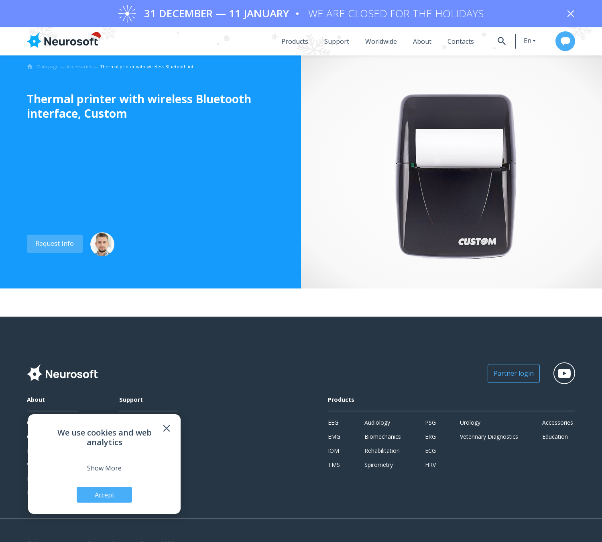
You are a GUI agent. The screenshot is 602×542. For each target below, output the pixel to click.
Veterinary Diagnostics (489, 437)
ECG (430, 451)
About (416, 42)
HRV (430, 465)
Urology (470, 423)
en (522, 41)
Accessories (557, 423)
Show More (104, 467)
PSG (430, 423)
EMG (334, 437)
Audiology (377, 423)
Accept (104, 494)
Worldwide (374, 42)
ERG (430, 437)
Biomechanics (382, 437)
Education (555, 437)
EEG (333, 423)
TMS (334, 465)
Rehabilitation (382, 451)
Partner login (509, 374)
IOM (333, 451)
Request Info (54, 244)
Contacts (454, 42)
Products (288, 42)
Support (330, 42)
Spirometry (378, 465)
